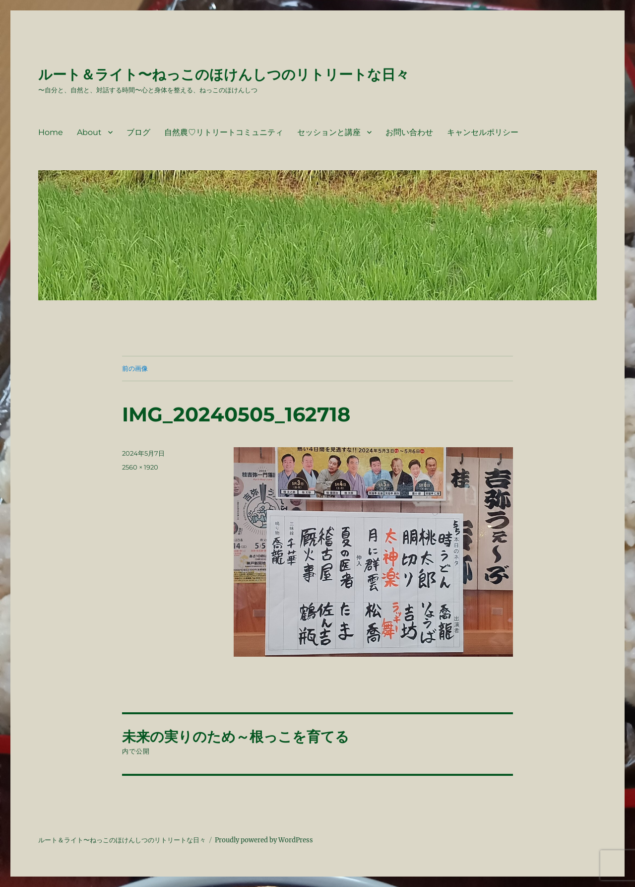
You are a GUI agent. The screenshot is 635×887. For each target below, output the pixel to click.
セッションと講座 (329, 132)
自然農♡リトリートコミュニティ (223, 132)
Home (50, 132)
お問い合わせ (409, 132)
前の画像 (135, 368)
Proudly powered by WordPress (264, 840)
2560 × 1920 (140, 467)
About (89, 132)
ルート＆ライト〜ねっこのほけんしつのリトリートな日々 (223, 74)
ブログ (138, 132)
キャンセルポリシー (482, 132)
